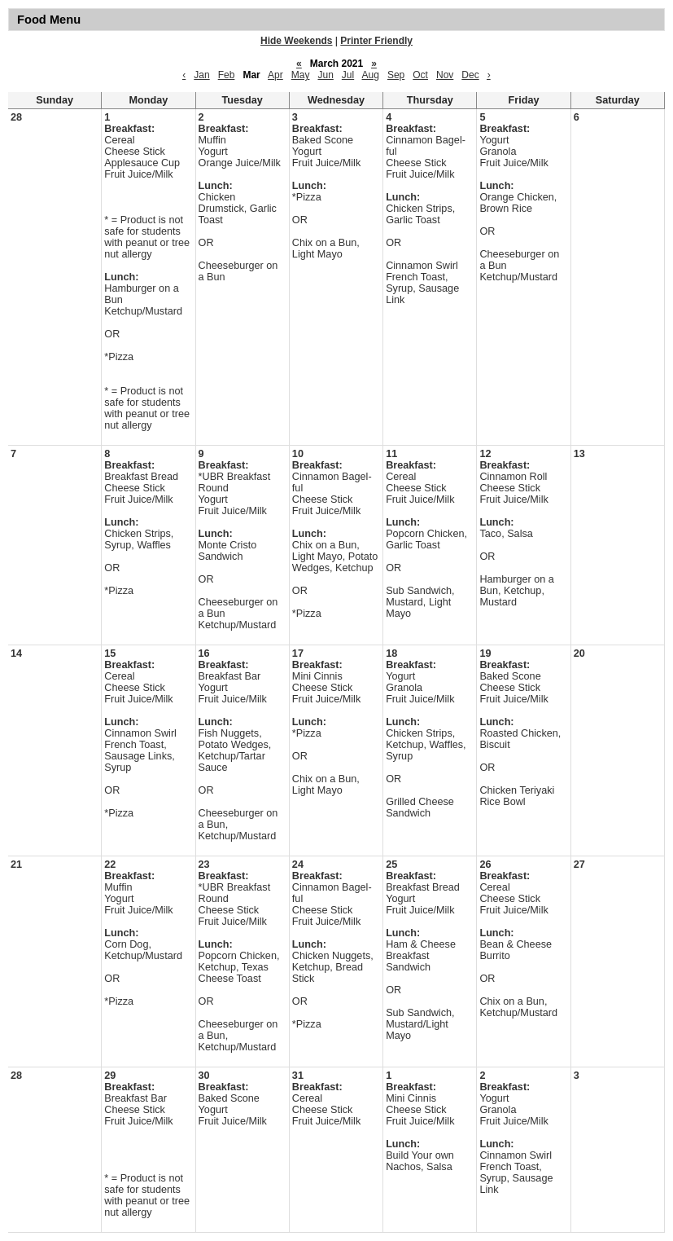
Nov (444, 75)
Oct (420, 75)
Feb (226, 75)
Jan (201, 75)
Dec (470, 75)
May (300, 75)
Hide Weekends (296, 40)
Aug (370, 75)
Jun (325, 75)
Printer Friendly (376, 40)
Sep (395, 75)
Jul (348, 75)
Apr (275, 75)
